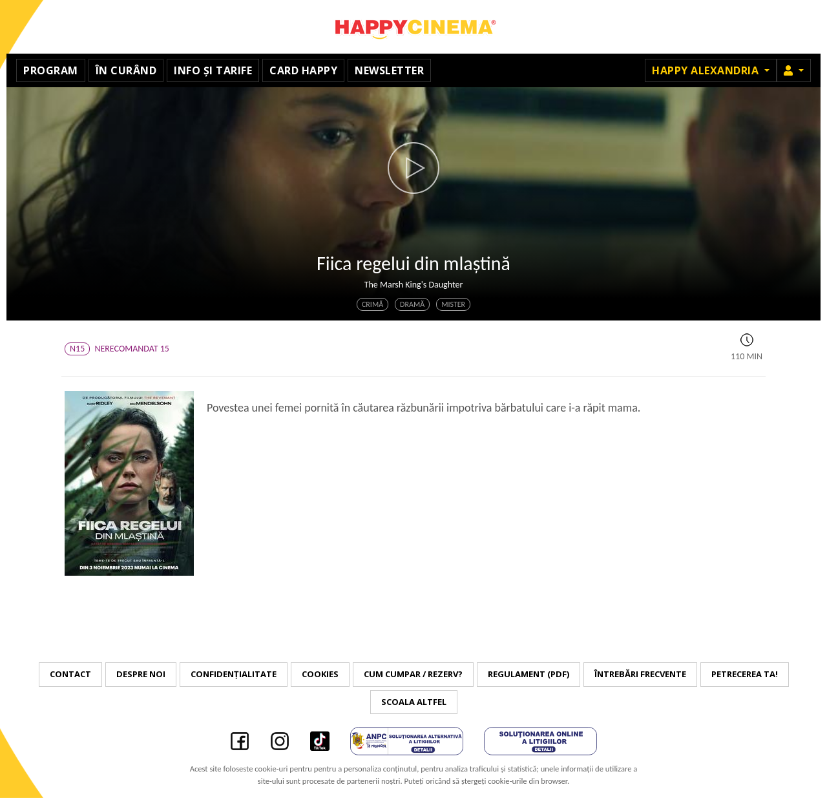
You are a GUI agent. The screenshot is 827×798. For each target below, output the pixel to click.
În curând (126, 70)
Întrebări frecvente (640, 674)
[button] (794, 70)
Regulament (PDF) (528, 674)
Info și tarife (213, 70)
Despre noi (140, 674)
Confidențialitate (234, 674)
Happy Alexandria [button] (707, 70)
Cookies (320, 674)
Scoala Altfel (413, 702)
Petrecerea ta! (744, 674)
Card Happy (303, 70)
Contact (70, 674)
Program (50, 70)
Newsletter (389, 70)
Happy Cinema (413, 27)
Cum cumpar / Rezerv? (413, 674)
